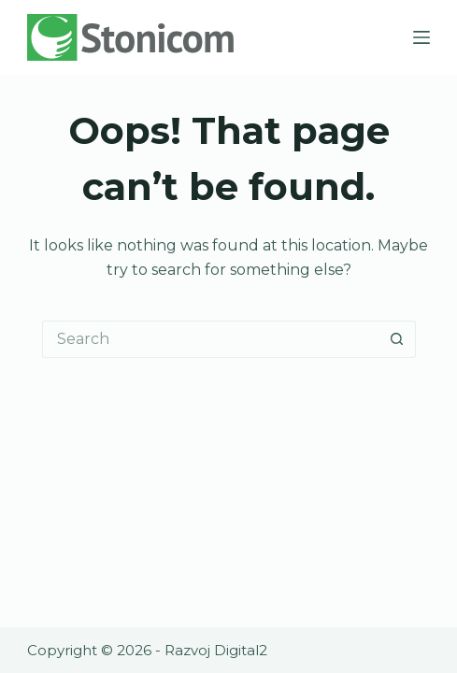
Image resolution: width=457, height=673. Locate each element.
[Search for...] (210, 339)
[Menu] (421, 37)
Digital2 (240, 650)
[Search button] (397, 339)
